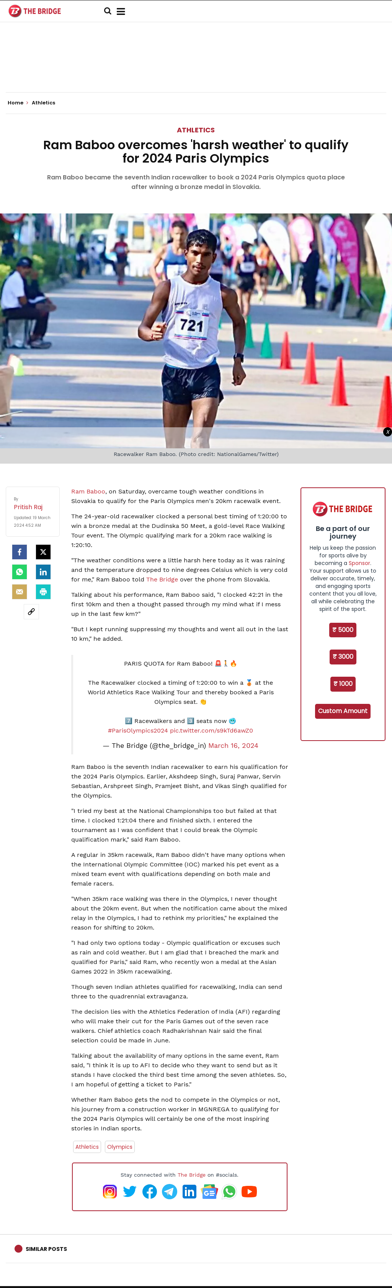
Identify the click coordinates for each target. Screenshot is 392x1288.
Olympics (119, 1147)
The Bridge (162, 579)
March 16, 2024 (233, 745)
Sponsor (359, 563)
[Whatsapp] (19, 572)
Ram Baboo (88, 491)
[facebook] (19, 552)
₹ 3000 (343, 656)
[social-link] (31, 611)
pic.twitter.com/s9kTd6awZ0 (211, 730)
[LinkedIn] (43, 572)
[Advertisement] (196, 69)
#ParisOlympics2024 (138, 730)
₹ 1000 (343, 683)
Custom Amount (343, 711)
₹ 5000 (342, 629)
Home (18, 102)
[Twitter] (43, 552)
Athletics (196, 130)
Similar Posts (46, 1249)
